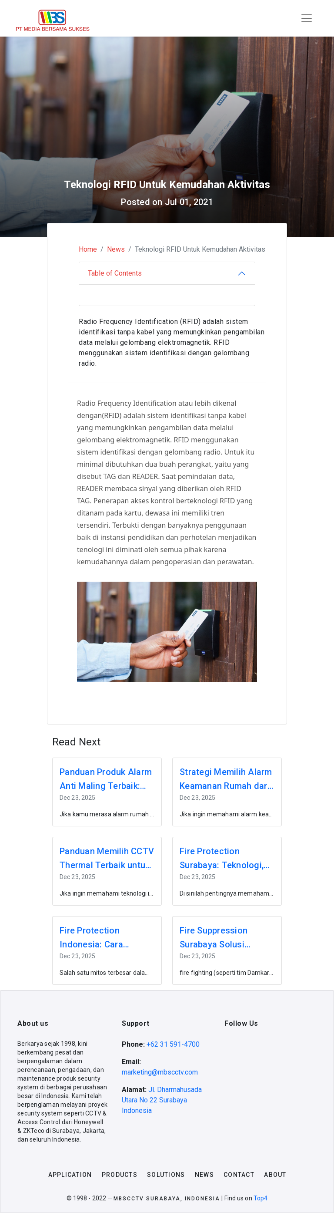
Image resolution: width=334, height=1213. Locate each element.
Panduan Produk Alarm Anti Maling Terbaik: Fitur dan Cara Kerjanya (107, 780)
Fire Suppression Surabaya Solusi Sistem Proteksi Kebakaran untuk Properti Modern (213, 938)
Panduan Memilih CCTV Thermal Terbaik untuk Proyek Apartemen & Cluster (107, 859)
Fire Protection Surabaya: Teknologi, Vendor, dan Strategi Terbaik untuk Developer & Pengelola (225, 859)
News (116, 249)
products (119, 1174)
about (275, 1174)
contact (239, 1174)
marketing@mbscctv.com (160, 1072)
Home (88, 249)
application (70, 1174)
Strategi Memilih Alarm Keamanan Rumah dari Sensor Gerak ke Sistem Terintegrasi (226, 780)
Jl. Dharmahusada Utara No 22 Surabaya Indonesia (162, 1100)
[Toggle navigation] (306, 18)
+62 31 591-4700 (173, 1044)
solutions (166, 1174)
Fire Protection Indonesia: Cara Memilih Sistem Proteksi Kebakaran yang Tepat (99, 938)
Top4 (260, 1198)
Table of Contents (115, 273)
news (204, 1174)
